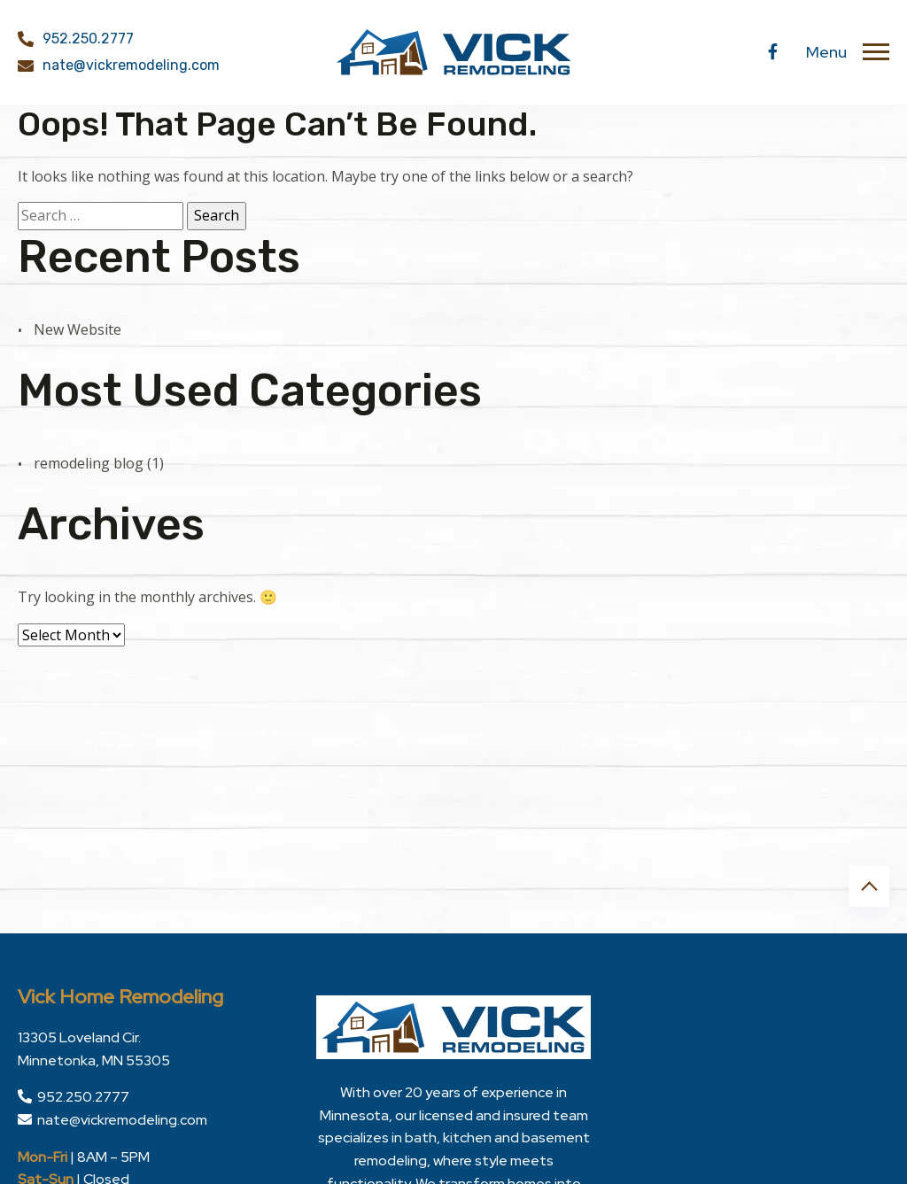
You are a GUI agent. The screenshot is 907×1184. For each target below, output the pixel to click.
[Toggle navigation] (876, 52)
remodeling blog (88, 463)
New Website (77, 329)
